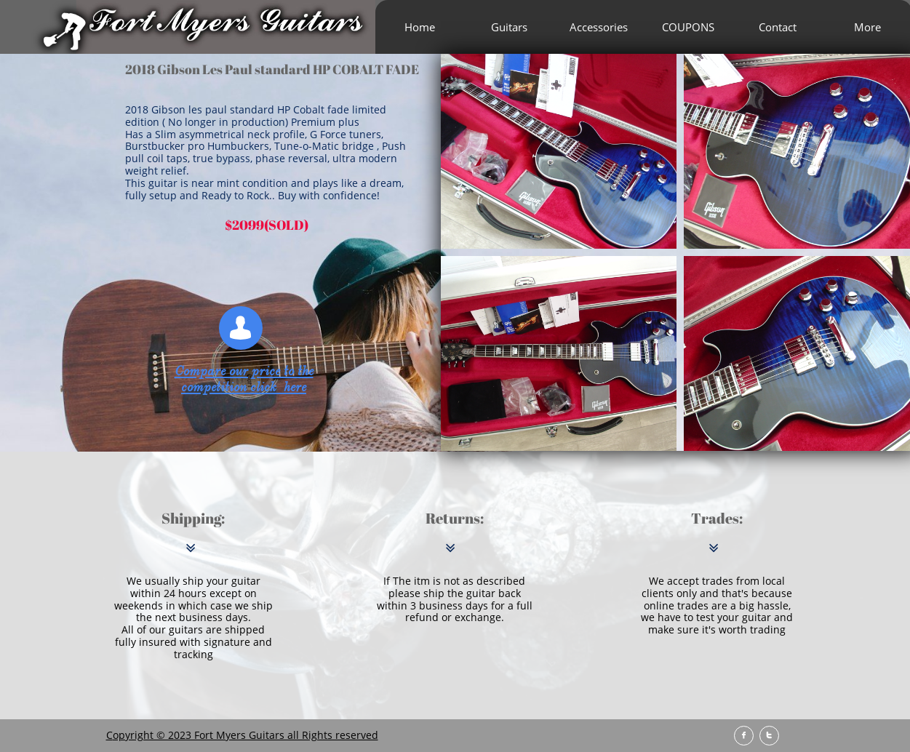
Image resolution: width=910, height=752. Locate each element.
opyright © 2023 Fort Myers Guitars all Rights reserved (245, 735)
